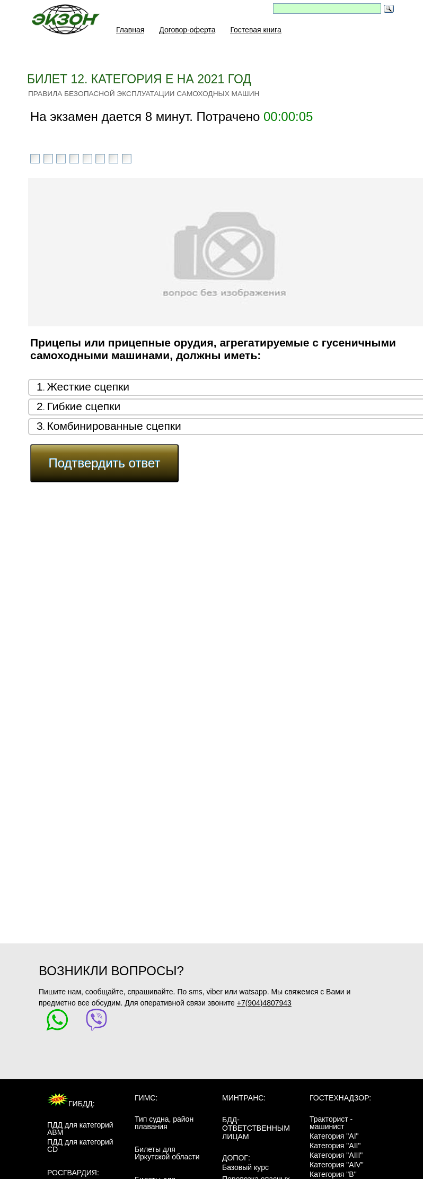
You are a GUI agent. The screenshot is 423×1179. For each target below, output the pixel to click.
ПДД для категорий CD (80, 1146)
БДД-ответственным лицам (256, 1128)
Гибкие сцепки (83, 406)
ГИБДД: (71, 1103)
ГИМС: (146, 1098)
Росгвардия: (73, 1172)
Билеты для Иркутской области (167, 1153)
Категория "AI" (334, 1136)
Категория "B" (333, 1174)
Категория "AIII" (336, 1155)
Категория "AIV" (337, 1164)
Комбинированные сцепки (114, 426)
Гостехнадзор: (340, 1098)
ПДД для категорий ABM (80, 1129)
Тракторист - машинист (331, 1123)
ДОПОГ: (236, 1158)
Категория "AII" (335, 1145)
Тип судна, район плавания (164, 1123)
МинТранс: (244, 1098)
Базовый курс (245, 1167)
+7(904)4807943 (264, 1003)
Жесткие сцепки (88, 386)
